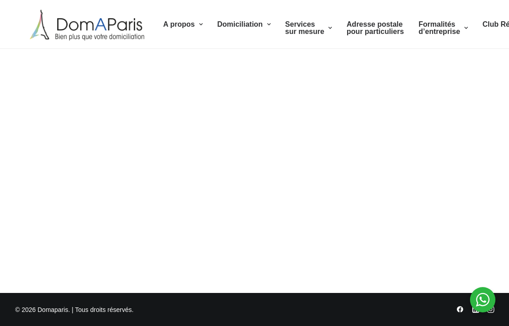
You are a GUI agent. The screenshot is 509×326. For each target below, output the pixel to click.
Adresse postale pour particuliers (362, 29)
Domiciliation (230, 26)
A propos (170, 26)
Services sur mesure (295, 29)
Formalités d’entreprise (430, 29)
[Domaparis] (79, 26)
